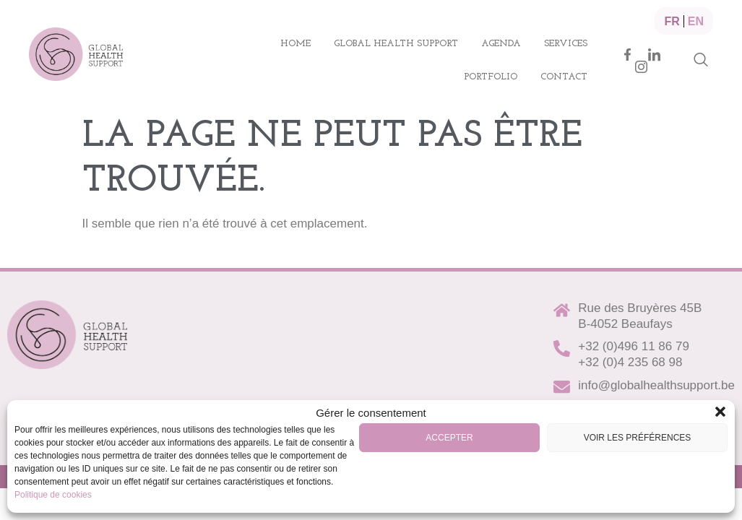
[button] (720, 411)
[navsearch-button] (700, 60)
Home (295, 43)
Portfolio (490, 77)
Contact (563, 77)
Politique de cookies (53, 495)
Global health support (396, 43)
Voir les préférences (637, 438)
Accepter (449, 438)
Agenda (501, 43)
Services (565, 43)
